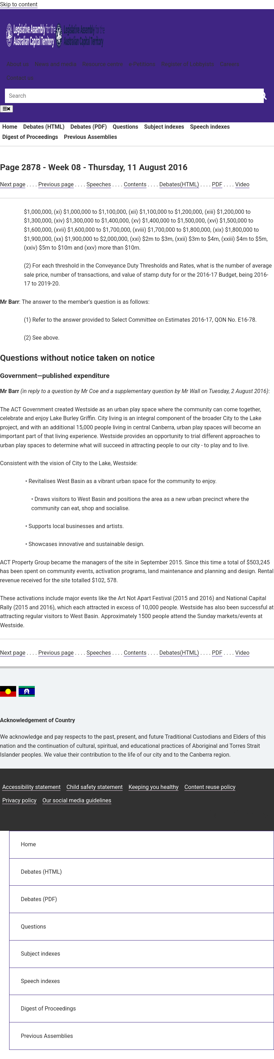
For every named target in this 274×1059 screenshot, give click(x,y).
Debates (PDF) (88, 126)
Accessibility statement (31, 787)
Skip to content (19, 4)
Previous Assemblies (90, 137)
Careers (229, 64)
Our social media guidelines (77, 800)
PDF (217, 184)
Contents (135, 184)
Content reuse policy (209, 787)
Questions (125, 126)
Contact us (19, 78)
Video (242, 184)
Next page (12, 184)
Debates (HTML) (44, 126)
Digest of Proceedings (30, 137)
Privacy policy (19, 800)
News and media (56, 64)
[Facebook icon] (233, 816)
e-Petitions (142, 64)
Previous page (56, 184)
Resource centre (102, 64)
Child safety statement (94, 787)
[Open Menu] (6, 109)
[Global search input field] (134, 96)
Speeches (98, 184)
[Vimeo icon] (266, 816)
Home (9, 126)
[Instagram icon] (216, 816)
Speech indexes (210, 126)
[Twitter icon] (250, 816)
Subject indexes (164, 126)
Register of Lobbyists (187, 64)
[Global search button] (262, 95)
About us (17, 64)
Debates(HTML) (179, 184)
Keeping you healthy (153, 787)
